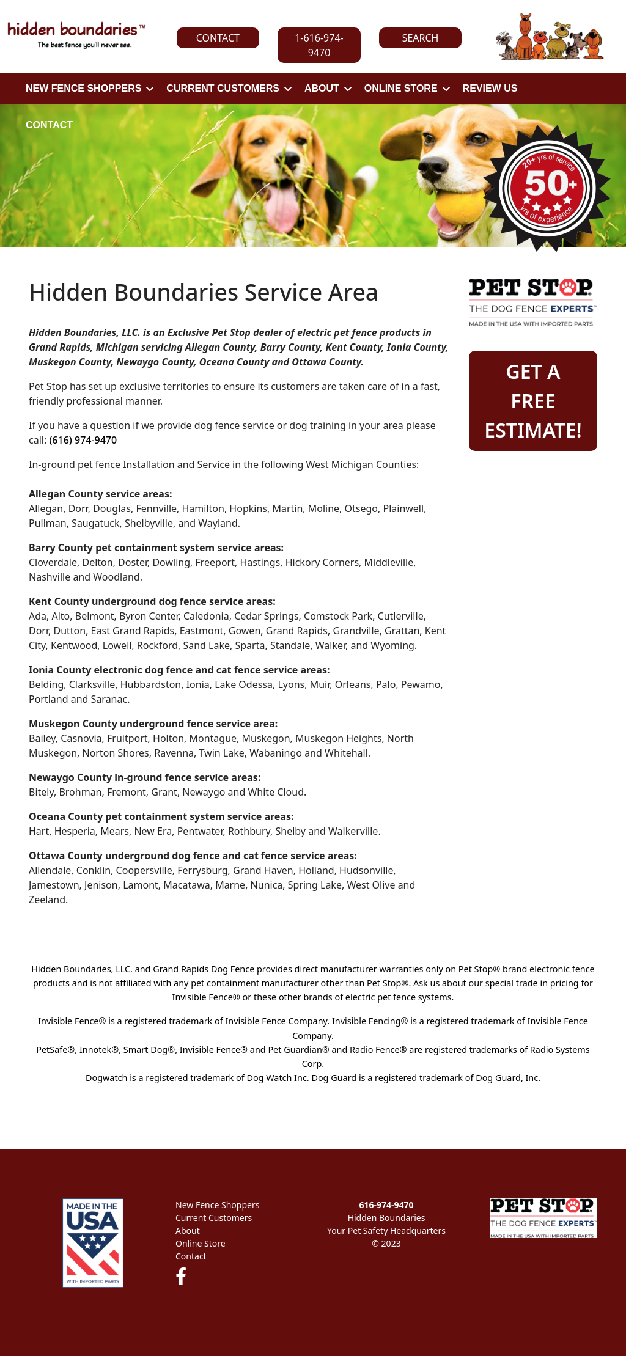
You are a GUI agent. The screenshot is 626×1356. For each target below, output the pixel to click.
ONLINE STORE (401, 88)
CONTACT (49, 125)
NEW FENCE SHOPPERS (83, 88)
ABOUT (321, 88)
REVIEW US (490, 88)
